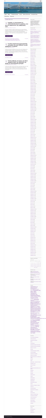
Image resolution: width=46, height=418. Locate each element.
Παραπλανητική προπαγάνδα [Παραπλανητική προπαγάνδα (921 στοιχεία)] (35, 321)
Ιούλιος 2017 (32, 201)
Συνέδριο (32, 391)
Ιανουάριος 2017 (33, 210)
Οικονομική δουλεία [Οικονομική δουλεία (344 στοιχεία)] (34, 315)
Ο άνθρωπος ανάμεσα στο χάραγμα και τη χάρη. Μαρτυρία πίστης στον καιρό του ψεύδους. (36, 45)
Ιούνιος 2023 (32, 95)
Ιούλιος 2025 (32, 58)
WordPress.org (32, 412)
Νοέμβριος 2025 (32, 53)
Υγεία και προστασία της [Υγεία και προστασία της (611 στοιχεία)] (35, 327)
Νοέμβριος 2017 (32, 195)
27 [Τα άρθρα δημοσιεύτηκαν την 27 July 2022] (34, 266)
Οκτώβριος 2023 (33, 89)
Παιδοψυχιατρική (33, 377)
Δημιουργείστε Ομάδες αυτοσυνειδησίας (35, 346)
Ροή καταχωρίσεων (33, 409)
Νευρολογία (32, 370)
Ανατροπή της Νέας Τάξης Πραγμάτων (10, 38)
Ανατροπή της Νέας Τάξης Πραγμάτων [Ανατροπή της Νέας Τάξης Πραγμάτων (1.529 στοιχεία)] (35, 292)
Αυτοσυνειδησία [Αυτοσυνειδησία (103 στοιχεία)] (32, 299)
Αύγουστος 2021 (33, 128)
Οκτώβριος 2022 (33, 107)
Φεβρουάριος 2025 (33, 65)
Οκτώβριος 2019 (33, 161)
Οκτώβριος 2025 (33, 55)
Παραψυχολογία (32, 380)
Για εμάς (20, 14)
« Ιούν (35, 267)
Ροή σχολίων (32, 410)
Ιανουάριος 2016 (33, 228)
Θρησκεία (13, 47)
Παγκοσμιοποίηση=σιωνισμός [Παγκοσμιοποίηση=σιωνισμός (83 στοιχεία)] (33, 319)
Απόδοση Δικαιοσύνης (33, 338)
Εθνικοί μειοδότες (17, 39)
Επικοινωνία (12, 16)
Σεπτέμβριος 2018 (33, 180)
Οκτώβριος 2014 (33, 240)
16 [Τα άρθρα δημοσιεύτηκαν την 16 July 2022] (38, 264)
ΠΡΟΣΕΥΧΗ (32, 386)
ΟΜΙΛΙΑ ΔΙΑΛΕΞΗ (33, 374)
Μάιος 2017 (32, 204)
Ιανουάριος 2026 (33, 52)
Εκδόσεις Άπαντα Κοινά (26, 14)
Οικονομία (32, 373)
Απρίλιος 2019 (32, 170)
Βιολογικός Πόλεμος (12, 39)
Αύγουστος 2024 (33, 74)
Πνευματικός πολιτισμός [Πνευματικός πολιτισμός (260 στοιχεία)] (34, 323)
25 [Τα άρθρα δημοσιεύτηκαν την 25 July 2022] (31, 266)
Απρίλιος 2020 (32, 152)
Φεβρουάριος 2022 (33, 119)
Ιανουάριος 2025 (33, 67)
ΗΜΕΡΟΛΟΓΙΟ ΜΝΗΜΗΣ (34, 355)
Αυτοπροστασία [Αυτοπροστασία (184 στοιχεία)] (36, 298)
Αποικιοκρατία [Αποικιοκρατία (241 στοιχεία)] (33, 297)
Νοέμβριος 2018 (32, 177)
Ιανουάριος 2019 (33, 174)
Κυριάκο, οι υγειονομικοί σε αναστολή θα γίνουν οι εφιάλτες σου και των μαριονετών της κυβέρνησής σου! (16, 24)
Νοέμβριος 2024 (32, 70)
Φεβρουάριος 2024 (33, 83)
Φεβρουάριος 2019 (33, 173)
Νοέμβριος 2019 (32, 159)
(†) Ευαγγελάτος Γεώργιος (23, 10)
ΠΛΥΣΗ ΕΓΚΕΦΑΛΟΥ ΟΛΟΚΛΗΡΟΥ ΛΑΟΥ (10, 40)
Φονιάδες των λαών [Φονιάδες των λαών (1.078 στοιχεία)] (35, 329)
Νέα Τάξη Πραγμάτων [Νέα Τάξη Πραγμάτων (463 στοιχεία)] (35, 314)
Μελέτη (31, 366)
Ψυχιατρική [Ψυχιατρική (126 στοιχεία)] (34, 330)
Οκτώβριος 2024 (33, 71)
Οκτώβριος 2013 (33, 249)
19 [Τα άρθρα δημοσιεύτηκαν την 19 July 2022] (32, 265)
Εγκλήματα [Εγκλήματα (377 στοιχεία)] (38, 301)
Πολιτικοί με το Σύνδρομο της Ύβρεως (35, 385)
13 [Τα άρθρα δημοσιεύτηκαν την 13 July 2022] (34, 264)
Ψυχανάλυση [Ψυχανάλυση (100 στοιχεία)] (32, 330)
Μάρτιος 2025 (32, 64)
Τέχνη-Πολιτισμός (33, 392)
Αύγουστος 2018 (33, 182)
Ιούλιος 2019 (32, 165)
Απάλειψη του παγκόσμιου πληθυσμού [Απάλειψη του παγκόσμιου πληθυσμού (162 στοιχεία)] (36, 296)
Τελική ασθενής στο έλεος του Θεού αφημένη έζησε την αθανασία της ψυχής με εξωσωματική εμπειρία (16, 62)
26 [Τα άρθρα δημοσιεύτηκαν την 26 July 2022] (32, 266)
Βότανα (31, 341)
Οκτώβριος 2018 (33, 179)
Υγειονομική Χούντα (33, 398)
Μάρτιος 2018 (32, 189)
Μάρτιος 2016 (32, 225)
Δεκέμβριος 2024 (33, 68)
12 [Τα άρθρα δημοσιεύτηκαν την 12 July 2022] (32, 264)
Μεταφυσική (13, 74)
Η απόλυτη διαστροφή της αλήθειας (35, 350)
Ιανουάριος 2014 (33, 246)
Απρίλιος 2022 (32, 116)
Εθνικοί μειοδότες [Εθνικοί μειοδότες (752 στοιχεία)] (34, 302)
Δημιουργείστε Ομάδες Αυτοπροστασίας (35, 344)
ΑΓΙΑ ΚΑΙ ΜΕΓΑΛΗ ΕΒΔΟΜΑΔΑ (34, 337)
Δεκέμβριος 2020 (33, 140)
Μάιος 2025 (32, 61)
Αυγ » (36, 267)
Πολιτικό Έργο (7, 16)
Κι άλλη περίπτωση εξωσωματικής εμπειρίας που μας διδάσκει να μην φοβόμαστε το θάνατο (16, 45)
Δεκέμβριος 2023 (33, 86)
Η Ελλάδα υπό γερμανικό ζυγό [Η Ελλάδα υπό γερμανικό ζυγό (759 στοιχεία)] (35, 304)
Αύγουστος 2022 (33, 110)
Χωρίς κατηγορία (33, 400)
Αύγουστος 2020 (33, 146)
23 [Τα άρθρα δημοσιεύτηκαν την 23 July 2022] (38, 265)
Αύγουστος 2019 (33, 164)
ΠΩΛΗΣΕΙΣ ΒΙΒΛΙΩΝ (33, 388)
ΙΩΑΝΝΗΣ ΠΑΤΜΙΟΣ (10, 47)
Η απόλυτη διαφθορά (33, 352)
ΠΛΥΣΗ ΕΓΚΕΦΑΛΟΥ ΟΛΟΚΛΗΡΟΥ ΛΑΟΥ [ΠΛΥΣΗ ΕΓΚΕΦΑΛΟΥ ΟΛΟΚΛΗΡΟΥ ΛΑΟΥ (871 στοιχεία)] (36, 316)
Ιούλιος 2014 (32, 243)
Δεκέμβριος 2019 (33, 158)
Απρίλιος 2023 (32, 98)
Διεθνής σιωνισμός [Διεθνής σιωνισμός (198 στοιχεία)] (33, 301)
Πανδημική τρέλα (33, 379)
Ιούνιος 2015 (32, 234)
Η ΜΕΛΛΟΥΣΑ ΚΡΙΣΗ (33, 29)
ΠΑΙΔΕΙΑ (32, 376)
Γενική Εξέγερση (33, 343)
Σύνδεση (32, 407)
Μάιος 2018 (32, 186)
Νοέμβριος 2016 (32, 213)
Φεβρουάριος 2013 (33, 252)
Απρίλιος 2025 (32, 62)
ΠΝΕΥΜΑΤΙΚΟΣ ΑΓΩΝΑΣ (34, 382)
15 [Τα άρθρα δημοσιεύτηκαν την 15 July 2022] (37, 264)
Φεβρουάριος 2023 (33, 101)
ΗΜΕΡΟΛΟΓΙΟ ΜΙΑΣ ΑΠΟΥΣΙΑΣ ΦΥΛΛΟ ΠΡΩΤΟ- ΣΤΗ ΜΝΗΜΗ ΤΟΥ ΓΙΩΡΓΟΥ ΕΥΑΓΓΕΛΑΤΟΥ (35, 272)
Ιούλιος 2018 (32, 183)
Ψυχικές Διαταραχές (33, 401)
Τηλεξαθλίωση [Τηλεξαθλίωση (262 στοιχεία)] (37, 325)
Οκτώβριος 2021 (33, 125)
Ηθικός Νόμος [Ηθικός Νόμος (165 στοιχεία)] (35, 307)
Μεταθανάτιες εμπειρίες (9, 57)
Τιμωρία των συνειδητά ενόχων (34, 394)
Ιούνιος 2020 (32, 149)
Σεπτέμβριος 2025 (33, 56)
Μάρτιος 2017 (32, 207)
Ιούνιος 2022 (32, 113)
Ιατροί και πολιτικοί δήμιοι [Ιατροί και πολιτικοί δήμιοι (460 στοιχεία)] (35, 309)
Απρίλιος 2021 (32, 134)
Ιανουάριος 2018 (33, 192)
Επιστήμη (13, 64)
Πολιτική (32, 383)
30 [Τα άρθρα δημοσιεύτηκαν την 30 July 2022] (38, 266)
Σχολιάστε (27, 38)
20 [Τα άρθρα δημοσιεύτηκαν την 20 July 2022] (34, 265)
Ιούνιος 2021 (32, 131)
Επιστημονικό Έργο (34, 14)
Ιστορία (31, 360)
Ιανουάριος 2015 (33, 237)
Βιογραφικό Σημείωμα (15, 14)
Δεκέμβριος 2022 (33, 104)
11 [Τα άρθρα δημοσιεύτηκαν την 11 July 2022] (31, 264)
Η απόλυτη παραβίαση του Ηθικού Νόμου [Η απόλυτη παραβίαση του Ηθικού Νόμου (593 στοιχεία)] (35, 306)
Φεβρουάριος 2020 (33, 155)
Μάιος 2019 (32, 168)
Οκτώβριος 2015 (33, 231)
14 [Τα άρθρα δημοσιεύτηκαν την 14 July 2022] (35, 264)
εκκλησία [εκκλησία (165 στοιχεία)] (37, 330)
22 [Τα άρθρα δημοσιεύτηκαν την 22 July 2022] (37, 265)
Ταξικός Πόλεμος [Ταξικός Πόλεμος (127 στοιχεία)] (32, 325)
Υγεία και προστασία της (33, 397)
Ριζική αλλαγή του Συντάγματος (34, 389)
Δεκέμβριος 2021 (33, 122)
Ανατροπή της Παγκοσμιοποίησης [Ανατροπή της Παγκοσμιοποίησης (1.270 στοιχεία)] (35, 295)
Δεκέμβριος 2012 (33, 255)
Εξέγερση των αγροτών (33, 347)
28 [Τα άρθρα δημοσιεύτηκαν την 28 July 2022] (35, 266)
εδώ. (32, 25)
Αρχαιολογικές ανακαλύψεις (34, 340)
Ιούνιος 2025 (32, 59)
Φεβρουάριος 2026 (33, 50)
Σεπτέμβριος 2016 (33, 216)
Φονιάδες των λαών (18, 40)
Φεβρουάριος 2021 (33, 137)
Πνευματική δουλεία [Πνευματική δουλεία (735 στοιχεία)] (35, 322)
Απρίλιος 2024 (32, 80)
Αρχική (6, 14)
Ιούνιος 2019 (32, 167)
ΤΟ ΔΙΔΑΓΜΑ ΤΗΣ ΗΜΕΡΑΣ (34, 395)
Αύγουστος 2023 (33, 92)
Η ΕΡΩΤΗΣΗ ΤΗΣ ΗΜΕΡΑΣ (34, 353)
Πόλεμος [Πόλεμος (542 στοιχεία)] (32, 324)
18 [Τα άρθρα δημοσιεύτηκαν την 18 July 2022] (31, 265)
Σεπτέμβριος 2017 (33, 198)
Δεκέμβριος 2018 (33, 176)
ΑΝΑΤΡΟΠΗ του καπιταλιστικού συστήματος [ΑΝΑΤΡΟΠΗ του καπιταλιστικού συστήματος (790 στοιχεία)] (34, 288)
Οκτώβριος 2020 (33, 143)
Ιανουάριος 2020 (33, 156)
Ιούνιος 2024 (32, 77)
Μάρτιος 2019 (32, 171)
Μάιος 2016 (32, 222)
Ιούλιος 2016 (32, 219)
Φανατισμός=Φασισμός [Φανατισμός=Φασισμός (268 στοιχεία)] (34, 328)
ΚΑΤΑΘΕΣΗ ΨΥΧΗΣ (33, 363)
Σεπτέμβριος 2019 (33, 162)
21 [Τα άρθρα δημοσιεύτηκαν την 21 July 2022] (35, 265)
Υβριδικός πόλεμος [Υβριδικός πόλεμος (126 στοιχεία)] (33, 326)
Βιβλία (9, 14)
